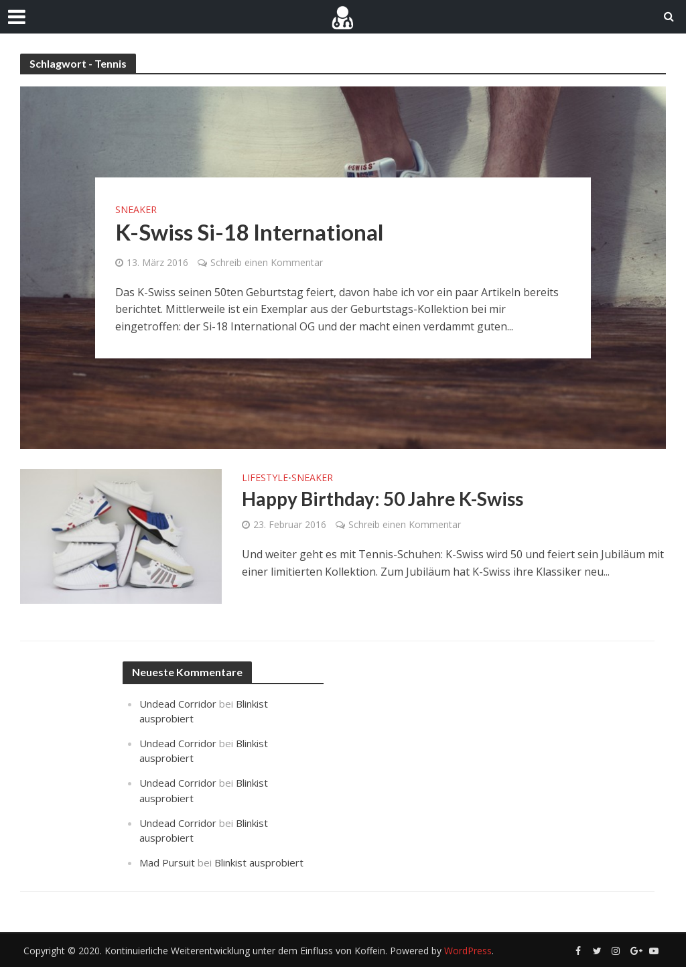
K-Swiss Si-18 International (249, 231)
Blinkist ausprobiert (258, 862)
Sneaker (136, 209)
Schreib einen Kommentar (266, 261)
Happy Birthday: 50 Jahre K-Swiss (382, 498)
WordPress (468, 950)
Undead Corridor (177, 703)
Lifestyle (265, 478)
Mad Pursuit (167, 862)
